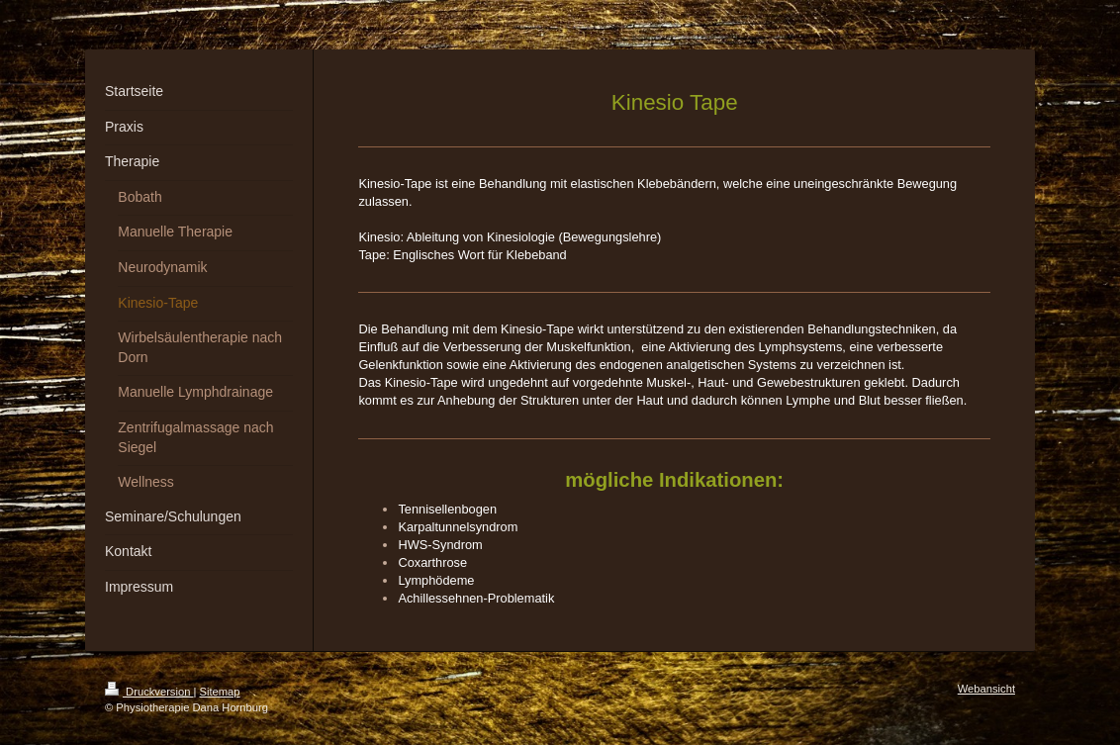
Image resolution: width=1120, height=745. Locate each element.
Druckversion (149, 692)
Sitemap (220, 692)
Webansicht (986, 689)
